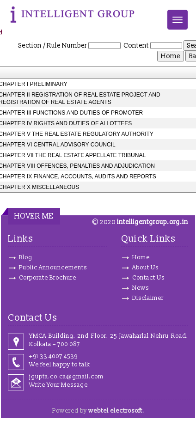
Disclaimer (148, 298)
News (140, 288)
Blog (25, 257)
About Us (145, 267)
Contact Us (148, 277)
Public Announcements (53, 267)
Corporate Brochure (47, 277)
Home (141, 257)
